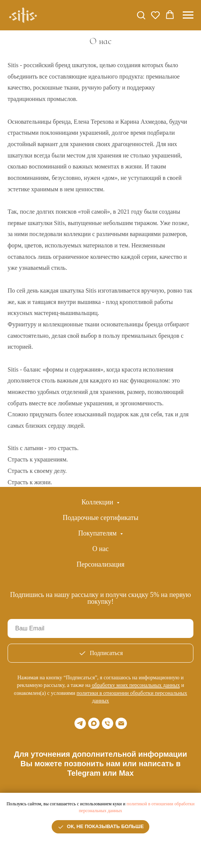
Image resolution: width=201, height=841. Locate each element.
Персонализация (100, 564)
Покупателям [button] (98, 533)
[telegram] (80, 723)
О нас (100, 549)
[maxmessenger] (94, 723)
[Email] (121, 723)
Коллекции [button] (98, 502)
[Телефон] (107, 723)
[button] (141, 14)
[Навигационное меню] (188, 15)
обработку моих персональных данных (136, 685)
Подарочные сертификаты (100, 517)
